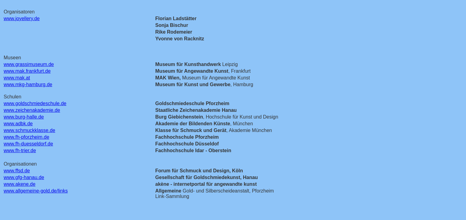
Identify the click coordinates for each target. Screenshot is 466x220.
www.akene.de (19, 184)
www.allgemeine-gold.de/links (36, 190)
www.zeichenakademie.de (32, 110)
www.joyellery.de (22, 18)
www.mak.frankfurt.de (27, 71)
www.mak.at (17, 77)
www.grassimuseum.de (29, 64)
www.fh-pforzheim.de (26, 137)
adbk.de (24, 123)
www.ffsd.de (17, 170)
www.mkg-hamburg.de (28, 84)
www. (9, 123)
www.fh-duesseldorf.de (28, 143)
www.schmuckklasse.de (29, 130)
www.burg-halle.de (24, 116)
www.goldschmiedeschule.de (35, 103)
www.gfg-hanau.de (24, 177)
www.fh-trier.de (20, 150)
